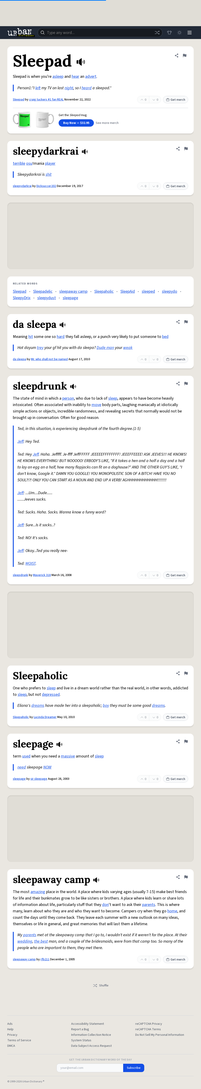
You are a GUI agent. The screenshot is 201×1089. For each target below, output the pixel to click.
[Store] (169, 32)
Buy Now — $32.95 (76, 123)
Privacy (12, 1035)
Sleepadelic (42, 291)
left (38, 88)
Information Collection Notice (91, 1035)
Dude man (105, 348)
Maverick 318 (42, 575)
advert (90, 76)
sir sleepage (38, 779)
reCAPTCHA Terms (148, 1029)
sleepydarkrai (22, 186)
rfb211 (45, 959)
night (69, 88)
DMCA (11, 1046)
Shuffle (101, 985)
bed (165, 337)
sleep (112, 398)
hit (30, 337)
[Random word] (157, 32)
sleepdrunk (20, 575)
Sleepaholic (104, 291)
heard (86, 88)
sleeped (148, 291)
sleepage (70, 298)
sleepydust (46, 298)
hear (75, 76)
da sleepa (19, 359)
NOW (47, 767)
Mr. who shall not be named (49, 359)
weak (128, 348)
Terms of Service (19, 1040)
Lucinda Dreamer (45, 717)
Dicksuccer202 (46, 186)
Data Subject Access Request (91, 1046)
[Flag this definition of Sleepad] (184, 55)
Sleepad (18, 99)
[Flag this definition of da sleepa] (186, 322)
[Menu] (189, 32)
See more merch (107, 123)
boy (106, 705)
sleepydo (169, 291)
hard (61, 337)
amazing (37, 892)
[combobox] (100, 32)
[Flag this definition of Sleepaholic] (186, 673)
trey (40, 348)
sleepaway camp (73, 291)
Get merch (175, 99)
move (96, 405)
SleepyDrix (21, 298)
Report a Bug (80, 1029)
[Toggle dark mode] (179, 32)
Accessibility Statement (87, 1024)
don (105, 905)
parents (148, 905)
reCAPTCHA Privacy (148, 1024)
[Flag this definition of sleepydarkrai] (186, 148)
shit (49, 174)
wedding (24, 941)
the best (41, 941)
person (68, 398)
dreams (37, 705)
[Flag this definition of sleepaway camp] (186, 877)
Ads (10, 1024)
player (50, 163)
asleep (57, 76)
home (172, 911)
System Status (81, 1040)
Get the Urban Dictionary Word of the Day (100, 1060)
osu (29, 163)
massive (68, 756)
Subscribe (134, 1068)
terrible (19, 163)
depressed (51, 694)
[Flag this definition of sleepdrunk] (186, 383)
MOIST (30, 563)
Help (10, 1029)
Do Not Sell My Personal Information (159, 1035)
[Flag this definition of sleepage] (186, 741)
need (21, 767)
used (26, 756)
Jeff (20, 441)
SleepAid (127, 291)
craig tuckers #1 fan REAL (46, 99)
